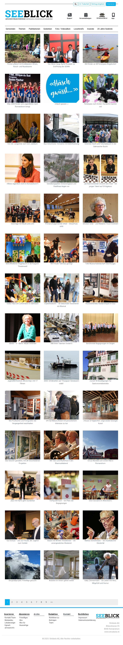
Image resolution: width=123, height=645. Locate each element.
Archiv (37, 614)
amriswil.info (9, 628)
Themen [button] (22, 29)
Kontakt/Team (10, 618)
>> (49, 602)
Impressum (83, 618)
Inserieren (111, 4)
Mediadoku (9, 620)
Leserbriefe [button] (79, 29)
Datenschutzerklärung (87, 620)
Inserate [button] (90, 29)
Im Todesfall (84, 4)
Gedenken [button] (47, 29)
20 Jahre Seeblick (105, 29)
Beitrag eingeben (98, 4)
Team (51, 623)
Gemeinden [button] (10, 29)
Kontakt (66, 614)
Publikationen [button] (34, 29)
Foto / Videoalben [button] (62, 29)
